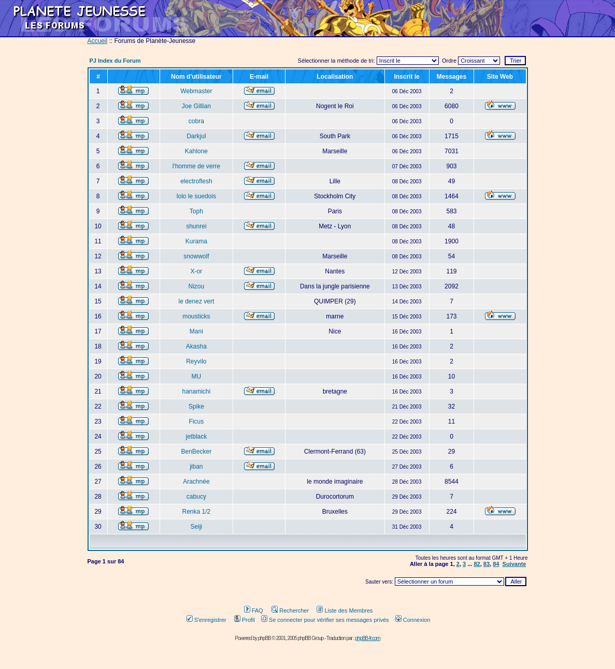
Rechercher (290, 610)
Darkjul (196, 136)
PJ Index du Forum (115, 60)
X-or (197, 271)
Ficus (196, 421)
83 (486, 564)
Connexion (413, 620)
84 (496, 564)
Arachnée (196, 481)
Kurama (196, 241)
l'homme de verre (196, 166)
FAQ (253, 610)
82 (477, 564)
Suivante (514, 564)
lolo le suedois (196, 196)
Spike (196, 406)
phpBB (264, 638)
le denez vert (196, 301)
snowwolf (196, 256)
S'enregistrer (206, 620)
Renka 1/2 (196, 511)
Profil (244, 620)
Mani (196, 331)
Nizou (197, 286)
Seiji (197, 526)
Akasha (196, 346)
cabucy (196, 496)
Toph (196, 211)
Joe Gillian (196, 106)
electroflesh (196, 181)
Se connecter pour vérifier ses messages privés (325, 620)
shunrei (196, 226)
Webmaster (196, 91)
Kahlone (196, 151)
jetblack (196, 436)
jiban (196, 466)
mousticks (196, 316)
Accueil (98, 41)
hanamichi (196, 391)
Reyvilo (196, 361)
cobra (196, 121)
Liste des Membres (345, 610)
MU (197, 376)
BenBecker (196, 451)
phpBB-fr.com (367, 638)
